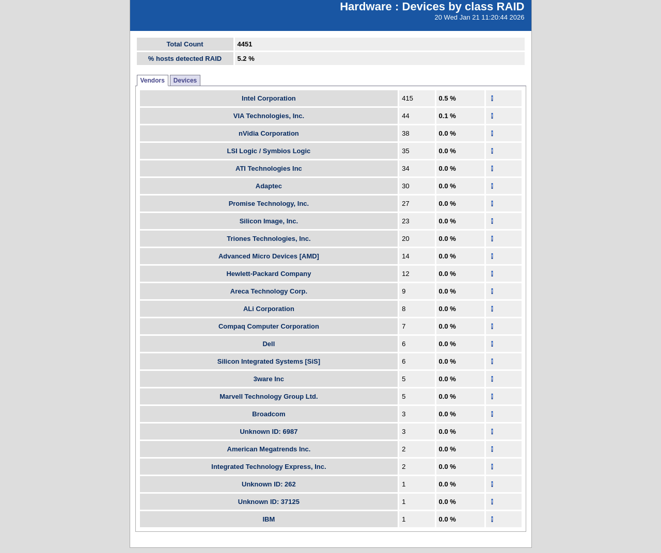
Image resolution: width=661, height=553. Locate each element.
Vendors (152, 80)
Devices (185, 80)
